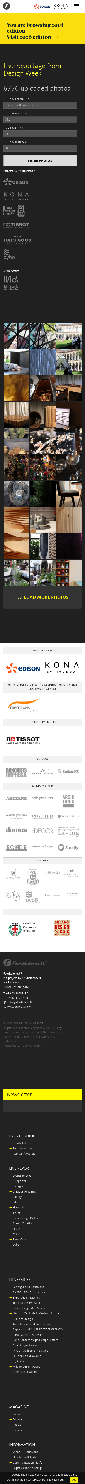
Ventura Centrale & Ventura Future (34, 1313)
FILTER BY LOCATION (15, 113)
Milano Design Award (25, 1366)
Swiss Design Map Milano (27, 1308)
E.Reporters (18, 1181)
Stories (15, 1430)
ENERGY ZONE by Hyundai (27, 1292)
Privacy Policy (11, 1046)
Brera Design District (24, 1218)
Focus (14, 1414)
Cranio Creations (22, 1223)
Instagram (17, 1186)
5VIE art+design (21, 1319)
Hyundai (16, 1207)
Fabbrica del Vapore (23, 1372)
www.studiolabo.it (19, 1007)
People (15, 1425)
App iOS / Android (22, 1154)
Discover (16, 1419)
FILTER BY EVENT (13, 128)
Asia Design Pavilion (24, 1345)
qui (61, 1479)
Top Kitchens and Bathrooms (29, 1324)
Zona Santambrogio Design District (33, 1340)
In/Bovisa (16, 1361)
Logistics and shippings (26, 1468)
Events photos (20, 1176)
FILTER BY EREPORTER (16, 99)
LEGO (14, 1229)
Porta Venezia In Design (26, 1335)
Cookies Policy (32, 1046)
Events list (17, 1143)
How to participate (23, 1457)
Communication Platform (27, 1462)
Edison (15, 1202)
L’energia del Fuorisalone (26, 1287)
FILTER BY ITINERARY (15, 142)
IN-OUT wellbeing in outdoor (29, 1351)
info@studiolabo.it (20, 1002)
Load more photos (43, 597)
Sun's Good (18, 1239)
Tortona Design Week (25, 1303)
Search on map (20, 1148)
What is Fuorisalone (24, 1452)
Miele (14, 1234)
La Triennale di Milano (25, 1356)
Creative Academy (22, 1192)
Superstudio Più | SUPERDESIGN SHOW (36, 1329)
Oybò (14, 1245)
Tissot (14, 1213)
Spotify (15, 1197)
